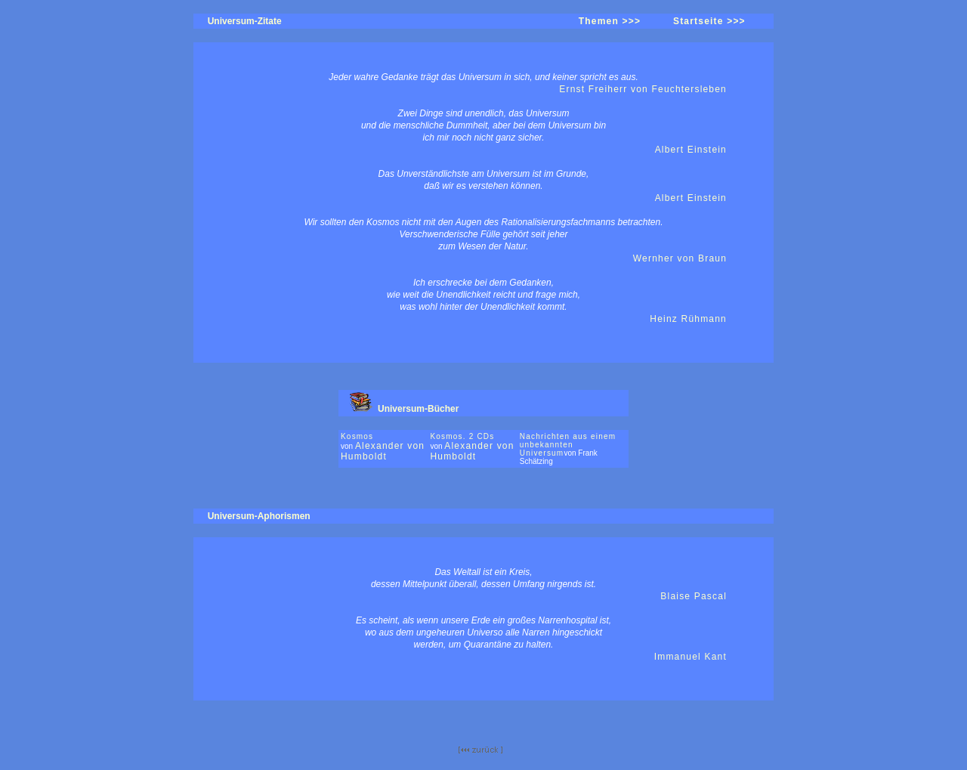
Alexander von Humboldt (383, 451)
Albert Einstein (691, 149)
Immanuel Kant (690, 656)
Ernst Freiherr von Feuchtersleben (643, 89)
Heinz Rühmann (688, 319)
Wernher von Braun (680, 258)
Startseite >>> (709, 21)
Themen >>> (610, 21)
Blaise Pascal (693, 596)
